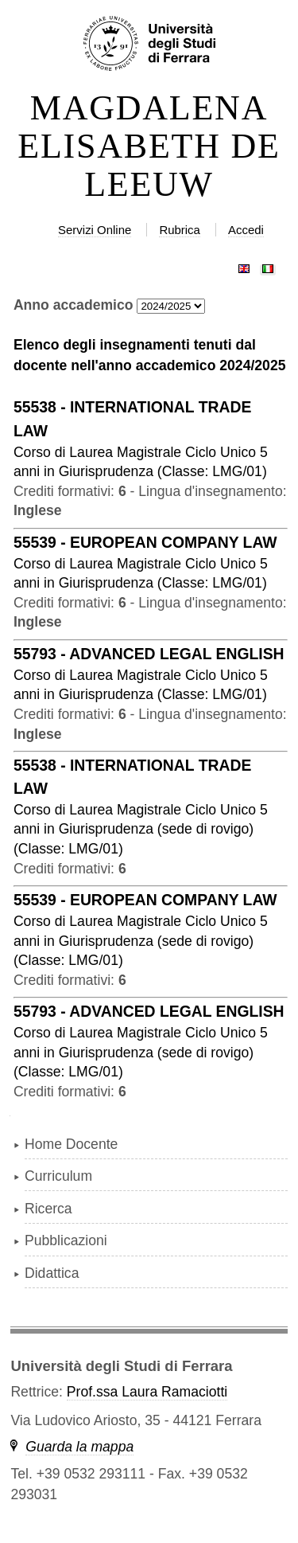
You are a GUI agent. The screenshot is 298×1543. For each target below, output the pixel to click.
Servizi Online (94, 229)
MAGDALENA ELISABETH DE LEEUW (148, 147)
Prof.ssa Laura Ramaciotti (147, 1392)
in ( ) (141, 829)
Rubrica (179, 229)
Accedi (246, 229)
